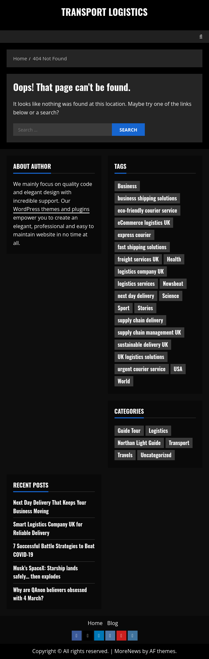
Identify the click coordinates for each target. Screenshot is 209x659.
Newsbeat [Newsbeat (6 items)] (173, 283)
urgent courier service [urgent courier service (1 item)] (142, 369)
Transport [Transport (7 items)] (179, 443)
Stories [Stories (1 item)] (145, 308)
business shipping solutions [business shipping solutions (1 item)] (147, 198)
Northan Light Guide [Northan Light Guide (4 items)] (139, 443)
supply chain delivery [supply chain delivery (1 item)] (140, 320)
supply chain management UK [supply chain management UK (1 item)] (149, 332)
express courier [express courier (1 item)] (134, 235)
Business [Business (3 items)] (127, 186)
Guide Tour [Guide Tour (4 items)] (129, 430)
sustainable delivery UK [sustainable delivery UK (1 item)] (143, 344)
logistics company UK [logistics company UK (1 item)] (141, 271)
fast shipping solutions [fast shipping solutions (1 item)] (142, 247)
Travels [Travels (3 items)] (125, 455)
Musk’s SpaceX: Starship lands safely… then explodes (45, 572)
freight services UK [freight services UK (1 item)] (138, 259)
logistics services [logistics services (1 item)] (136, 283)
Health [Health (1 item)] (174, 259)
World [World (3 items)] (124, 381)
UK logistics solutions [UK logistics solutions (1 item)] (141, 357)
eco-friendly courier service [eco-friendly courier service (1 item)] (147, 210)
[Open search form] (200, 36)
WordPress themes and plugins (51, 209)
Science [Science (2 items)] (170, 296)
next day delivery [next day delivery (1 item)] (136, 296)
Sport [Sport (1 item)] (124, 308)
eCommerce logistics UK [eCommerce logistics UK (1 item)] (144, 222)
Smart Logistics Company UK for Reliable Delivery (48, 528)
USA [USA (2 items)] (178, 369)
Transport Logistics (105, 11)
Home (95, 623)
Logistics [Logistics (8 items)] (158, 430)
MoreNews (128, 651)
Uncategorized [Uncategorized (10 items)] (156, 455)
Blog (112, 623)
